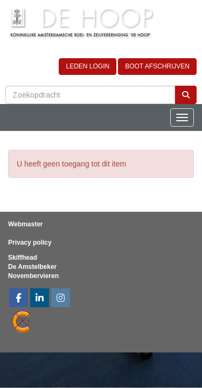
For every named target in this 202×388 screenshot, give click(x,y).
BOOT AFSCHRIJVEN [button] (157, 66)
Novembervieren (33, 276)
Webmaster (25, 224)
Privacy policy (30, 242)
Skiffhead (22, 257)
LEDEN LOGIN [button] (87, 66)
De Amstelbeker (32, 267)
